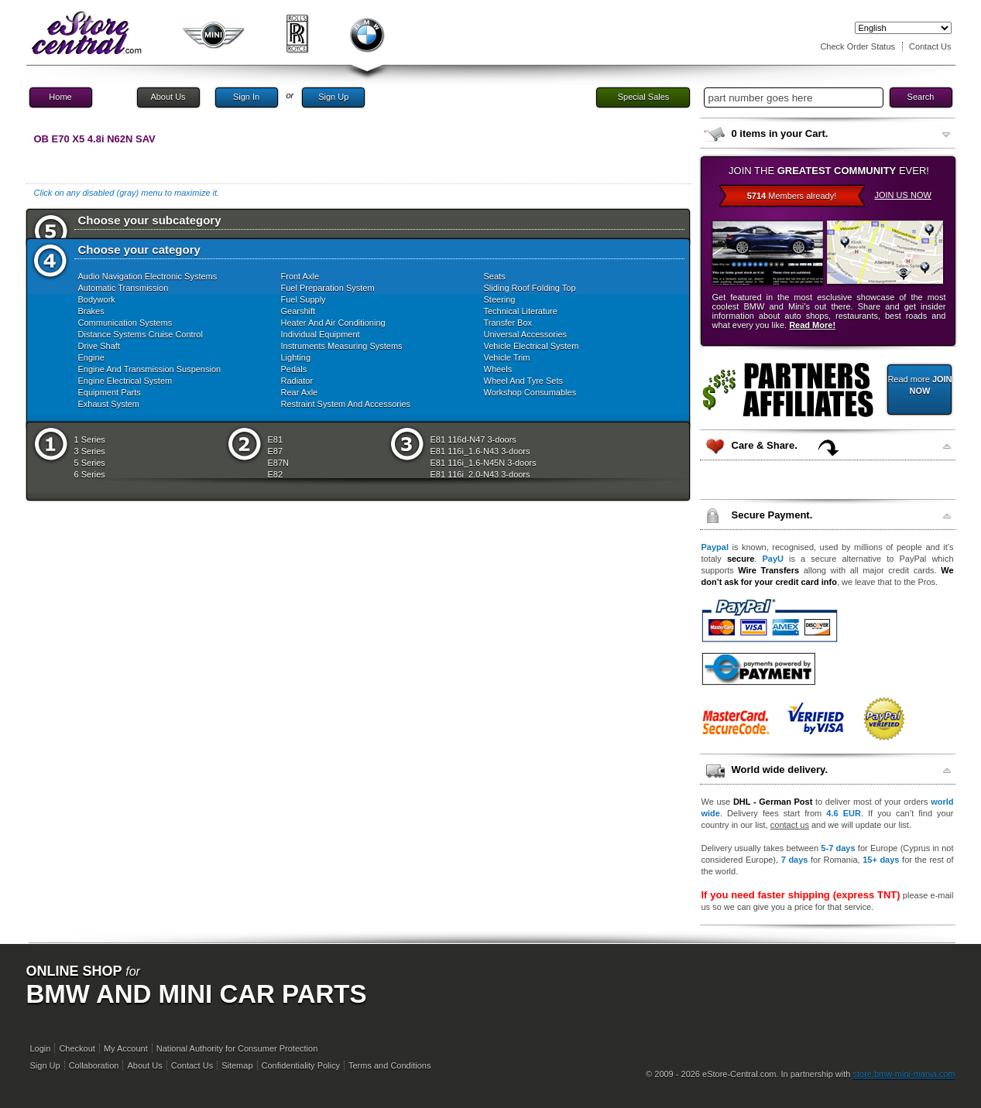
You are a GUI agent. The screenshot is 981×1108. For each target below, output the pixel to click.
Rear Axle (299, 392)
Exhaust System (108, 404)
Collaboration (94, 1065)
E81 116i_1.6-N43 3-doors (480, 451)
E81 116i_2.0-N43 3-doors (480, 474)
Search (921, 96)
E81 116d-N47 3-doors (473, 439)
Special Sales (644, 96)
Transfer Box (508, 322)
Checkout (76, 1048)
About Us (167, 96)
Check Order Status (857, 46)
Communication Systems (125, 322)
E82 (275, 474)
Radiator (297, 380)
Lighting (296, 357)
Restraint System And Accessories (346, 404)
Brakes (91, 311)
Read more (919, 384)
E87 (275, 451)
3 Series (89, 451)
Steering (500, 299)
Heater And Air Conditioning (333, 322)
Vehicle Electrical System (531, 346)
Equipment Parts (109, 392)
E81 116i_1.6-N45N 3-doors (483, 462)
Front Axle (300, 276)
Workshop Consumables (530, 392)
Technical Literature (520, 311)
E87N (279, 462)
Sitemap (236, 1065)
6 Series (89, 474)
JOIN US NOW (903, 195)
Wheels (498, 369)
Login (40, 1048)
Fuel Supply (303, 299)
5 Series (89, 462)
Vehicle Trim (507, 357)
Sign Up (333, 96)
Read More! (812, 325)
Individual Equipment (320, 334)
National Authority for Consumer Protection (237, 1048)
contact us (789, 824)
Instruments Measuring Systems (342, 346)
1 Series (89, 439)
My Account (126, 1048)
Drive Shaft (99, 346)
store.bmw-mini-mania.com (903, 1074)
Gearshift (298, 311)
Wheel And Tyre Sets (524, 380)
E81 (275, 439)
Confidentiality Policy (301, 1065)
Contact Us (930, 46)
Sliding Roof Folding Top (530, 287)
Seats (495, 276)
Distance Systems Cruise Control (140, 334)
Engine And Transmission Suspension (149, 369)
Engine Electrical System (125, 380)
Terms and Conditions (389, 1065)
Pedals (294, 369)
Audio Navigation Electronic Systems (148, 276)
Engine (91, 357)
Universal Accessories (526, 334)
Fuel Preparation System (328, 287)
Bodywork (96, 299)
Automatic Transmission (123, 287)
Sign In (246, 96)
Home (60, 96)
